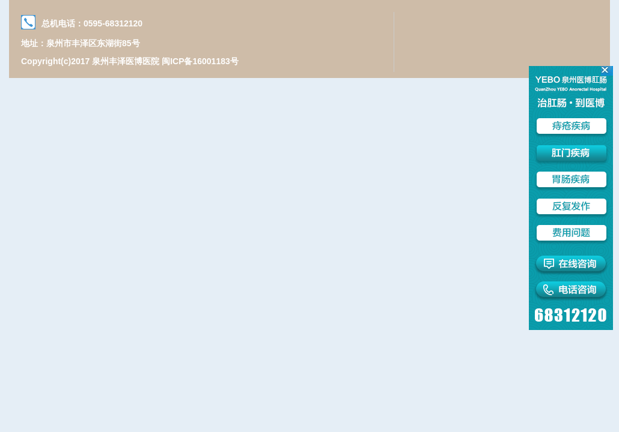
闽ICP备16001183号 (200, 61)
